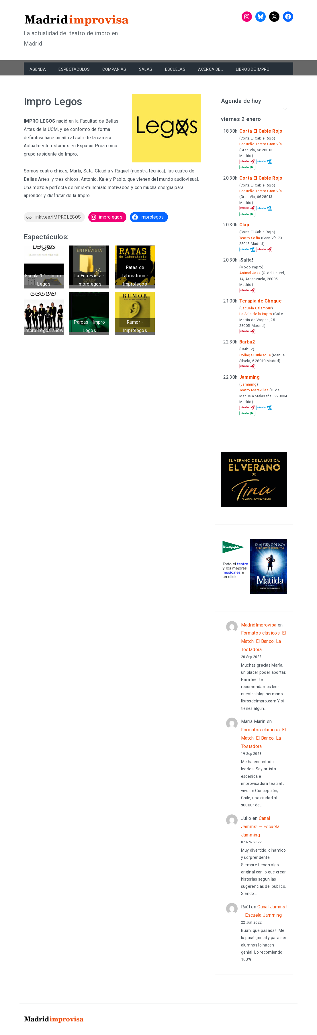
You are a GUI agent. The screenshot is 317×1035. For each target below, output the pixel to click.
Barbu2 (247, 342)
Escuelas (175, 69)
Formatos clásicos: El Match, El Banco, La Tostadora (263, 641)
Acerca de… (210, 69)
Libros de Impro (253, 69)
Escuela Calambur (255, 308)
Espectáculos (74, 69)
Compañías (114, 69)
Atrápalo (247, 161)
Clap (244, 224)
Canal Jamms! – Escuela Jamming (260, 827)
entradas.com (264, 161)
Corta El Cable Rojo (261, 131)
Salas (145, 69)
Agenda (38, 69)
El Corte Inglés (247, 167)
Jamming (249, 377)
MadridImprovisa (259, 625)
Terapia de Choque (260, 301)
